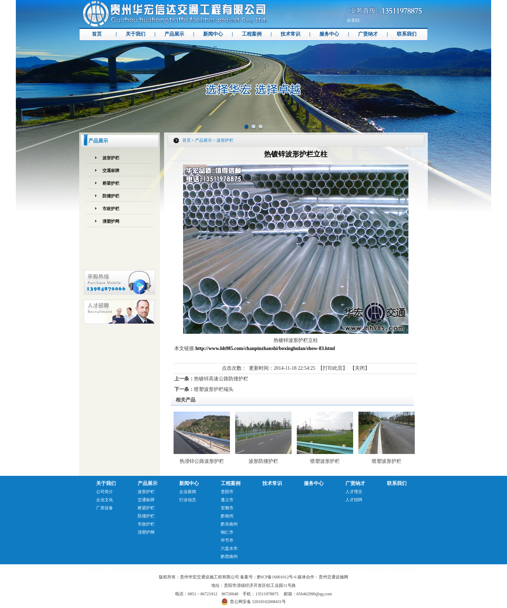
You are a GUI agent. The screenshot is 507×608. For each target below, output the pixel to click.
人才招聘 (353, 499)
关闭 (360, 368)
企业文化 (104, 499)
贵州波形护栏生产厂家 (196, 568)
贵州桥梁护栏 (262, 568)
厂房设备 (104, 507)
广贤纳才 (368, 34)
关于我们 (135, 34)
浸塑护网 (110, 221)
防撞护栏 (110, 196)
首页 (97, 34)
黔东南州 (229, 524)
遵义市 (227, 499)
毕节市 (227, 540)
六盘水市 (229, 548)
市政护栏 (110, 208)
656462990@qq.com (314, 593)
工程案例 (252, 34)
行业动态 (187, 499)
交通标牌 (110, 170)
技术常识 (290, 34)
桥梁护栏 (110, 183)
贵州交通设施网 (124, 568)
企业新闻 (187, 491)
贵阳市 (227, 491)
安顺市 (227, 507)
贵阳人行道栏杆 (403, 568)
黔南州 (227, 516)
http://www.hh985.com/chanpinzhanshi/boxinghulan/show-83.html (265, 348)
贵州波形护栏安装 (157, 568)
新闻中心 (213, 34)
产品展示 (174, 34)
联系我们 (407, 34)
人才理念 (353, 491)
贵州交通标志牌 (233, 568)
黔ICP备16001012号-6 (277, 577)
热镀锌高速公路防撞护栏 (221, 378)
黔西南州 (229, 556)
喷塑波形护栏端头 (213, 389)
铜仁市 (227, 532)
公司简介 (104, 491)
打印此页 (333, 368)
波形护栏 (110, 157)
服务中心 (329, 34)
